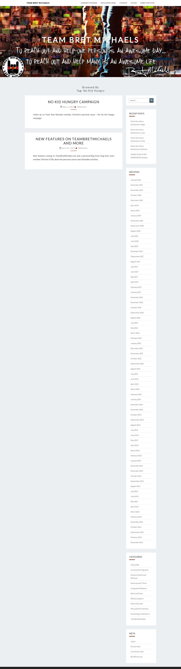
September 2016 (137, 313)
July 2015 (134, 374)
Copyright (123, 3)
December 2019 (137, 200)
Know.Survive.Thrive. (108, 3)
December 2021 (137, 185)
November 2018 (137, 221)
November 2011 (137, 542)
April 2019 (135, 205)
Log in (133, 641)
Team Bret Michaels (37, 2)
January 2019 (136, 215)
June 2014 (135, 435)
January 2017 (136, 292)
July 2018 (134, 236)
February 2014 (136, 455)
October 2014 (136, 415)
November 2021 (137, 190)
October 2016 (136, 307)
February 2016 (136, 338)
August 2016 (135, 318)
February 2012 (136, 537)
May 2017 (134, 277)
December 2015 (137, 348)
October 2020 (136, 195)
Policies (134, 3)
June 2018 (135, 241)
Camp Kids (135, 565)
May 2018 (134, 246)
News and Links (137, 603)
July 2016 (134, 323)
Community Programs (89, 3)
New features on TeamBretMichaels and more (74, 141)
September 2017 (137, 256)
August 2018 (135, 231)
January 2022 (136, 180)
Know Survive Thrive (138, 583)
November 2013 (137, 471)
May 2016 (134, 328)
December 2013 (137, 466)
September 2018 (137, 226)
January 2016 (136, 343)
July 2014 (134, 430)
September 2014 (137, 420)
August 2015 (135, 369)
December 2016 (137, 297)
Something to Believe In (140, 614)
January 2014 (136, 461)
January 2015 (136, 399)
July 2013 (134, 491)
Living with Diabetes (139, 588)
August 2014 (135, 425)
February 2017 (136, 287)
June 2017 (135, 272)
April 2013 (135, 507)
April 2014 (135, 445)
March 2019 (135, 210)
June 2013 (135, 496)
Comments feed (137, 651)
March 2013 (135, 512)
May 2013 (134, 501)
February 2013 (136, 517)
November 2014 (137, 409)
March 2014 (135, 450)
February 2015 (136, 394)
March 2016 (135, 333)
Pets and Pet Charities (139, 609)
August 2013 (135, 486)
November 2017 (137, 251)
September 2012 (137, 532)
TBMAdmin (82, 107)
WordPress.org (136, 656)
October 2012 (136, 527)
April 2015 (135, 384)
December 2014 (137, 404)
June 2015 (135, 379)
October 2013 (136, 476)
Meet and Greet (137, 593)
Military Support (137, 598)
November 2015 (137, 353)
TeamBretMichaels (138, 619)
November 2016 (137, 302)
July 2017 (134, 267)
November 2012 (137, 522)
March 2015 (135, 389)
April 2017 (135, 282)
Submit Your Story (147, 3)
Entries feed (135, 646)
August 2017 (135, 261)
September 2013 (137, 481)
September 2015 (137, 363)
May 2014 (134, 440)
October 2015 (136, 358)
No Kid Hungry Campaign (73, 102)
